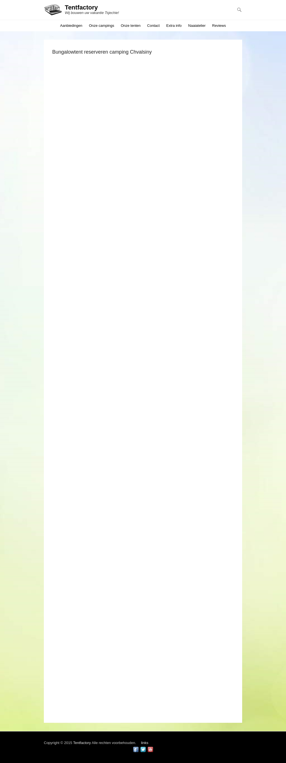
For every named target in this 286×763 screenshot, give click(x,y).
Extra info (174, 25)
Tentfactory (81, 7)
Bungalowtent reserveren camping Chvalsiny (102, 52)
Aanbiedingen (71, 25)
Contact (153, 25)
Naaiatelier (197, 25)
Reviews (219, 25)
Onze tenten (130, 25)
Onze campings (101, 25)
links (144, 743)
